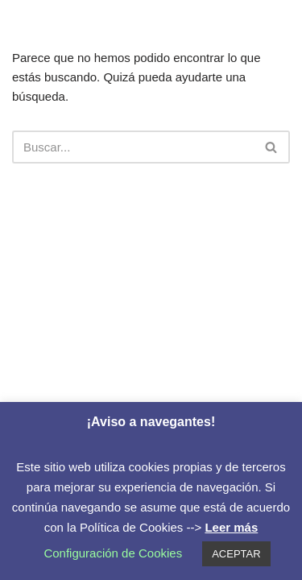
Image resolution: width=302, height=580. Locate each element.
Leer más (231, 527)
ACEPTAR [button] (236, 554)
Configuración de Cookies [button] (112, 553)
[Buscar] (133, 147)
